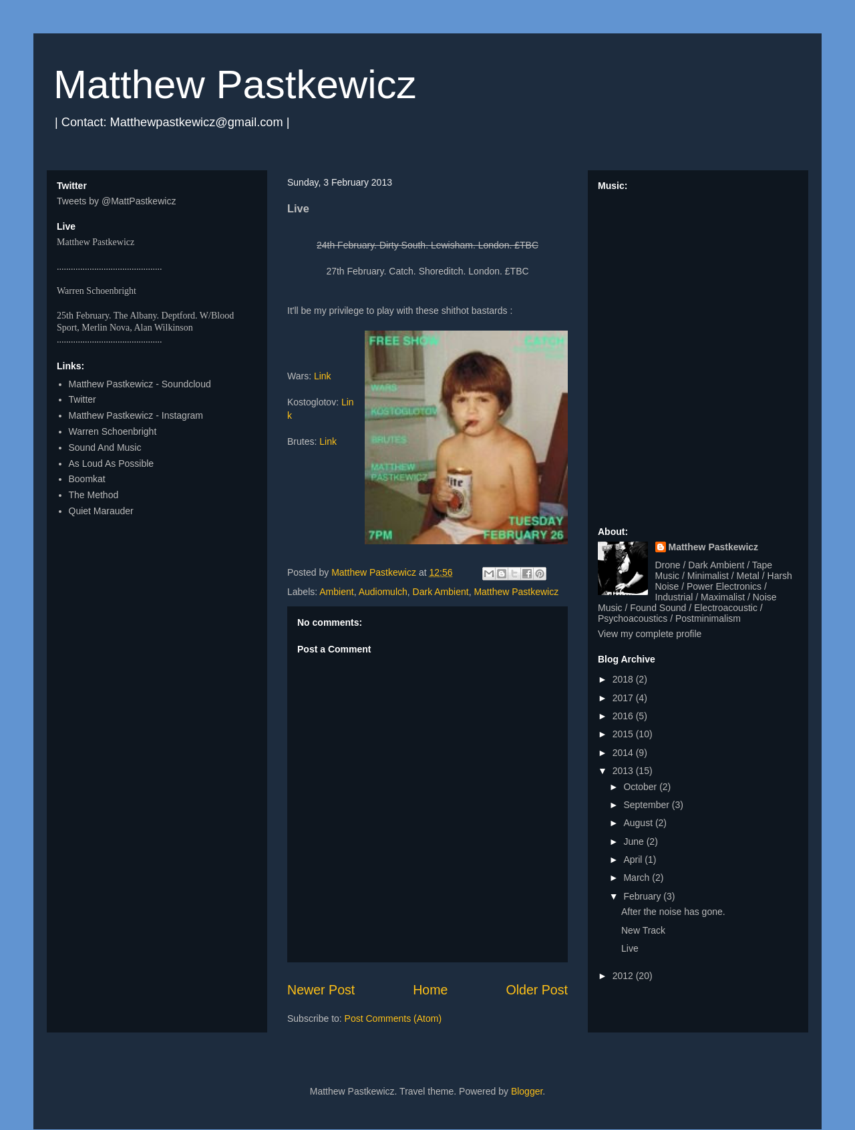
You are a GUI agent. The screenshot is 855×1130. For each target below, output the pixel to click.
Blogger (526, 1091)
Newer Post (321, 989)
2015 (624, 734)
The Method (94, 495)
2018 (624, 679)
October (641, 786)
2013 (624, 770)
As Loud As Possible (111, 463)
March (637, 877)
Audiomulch (383, 591)
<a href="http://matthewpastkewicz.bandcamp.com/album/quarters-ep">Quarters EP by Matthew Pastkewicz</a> (698, 353)
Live (630, 948)
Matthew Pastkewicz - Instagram (136, 415)
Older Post (537, 989)
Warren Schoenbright (113, 431)
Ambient (336, 591)
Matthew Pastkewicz (235, 84)
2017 (624, 698)
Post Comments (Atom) (393, 1018)
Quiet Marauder (101, 511)
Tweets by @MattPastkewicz (116, 201)
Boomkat (87, 479)
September (647, 804)
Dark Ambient (441, 591)
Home (430, 989)
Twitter (82, 399)
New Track (643, 930)
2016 (624, 716)
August (639, 822)
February (643, 896)
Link (322, 376)
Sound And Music (105, 447)
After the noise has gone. (673, 911)
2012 (624, 975)
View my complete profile (649, 633)
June (634, 841)
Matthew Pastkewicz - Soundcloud (140, 384)
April (634, 859)
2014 (624, 752)
